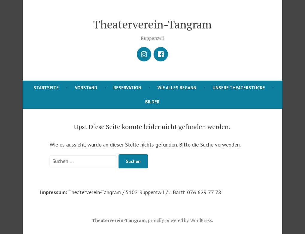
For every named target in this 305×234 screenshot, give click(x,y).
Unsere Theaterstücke (239, 87)
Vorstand (86, 87)
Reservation (127, 87)
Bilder (152, 102)
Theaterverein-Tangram (152, 24)
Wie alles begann (176, 87)
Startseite (46, 87)
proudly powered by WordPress (180, 220)
